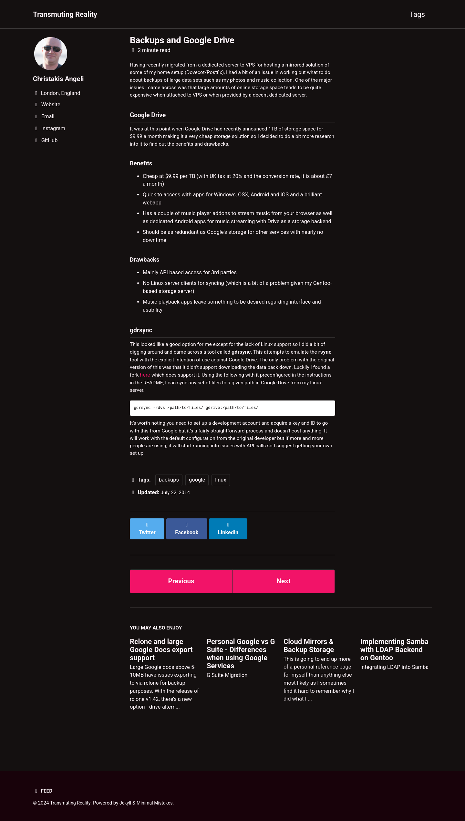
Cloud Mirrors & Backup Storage (309, 662)
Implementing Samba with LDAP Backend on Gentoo (394, 666)
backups (169, 501)
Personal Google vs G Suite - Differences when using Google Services (241, 670)
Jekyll (128, 803)
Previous (181, 596)
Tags (417, 14)
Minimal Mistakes (159, 803)
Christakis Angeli (60, 79)
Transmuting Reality (65, 14)
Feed (43, 791)
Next (283, 596)
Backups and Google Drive (182, 40)
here (185, 392)
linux (220, 501)
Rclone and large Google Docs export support (161, 666)
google (197, 501)
